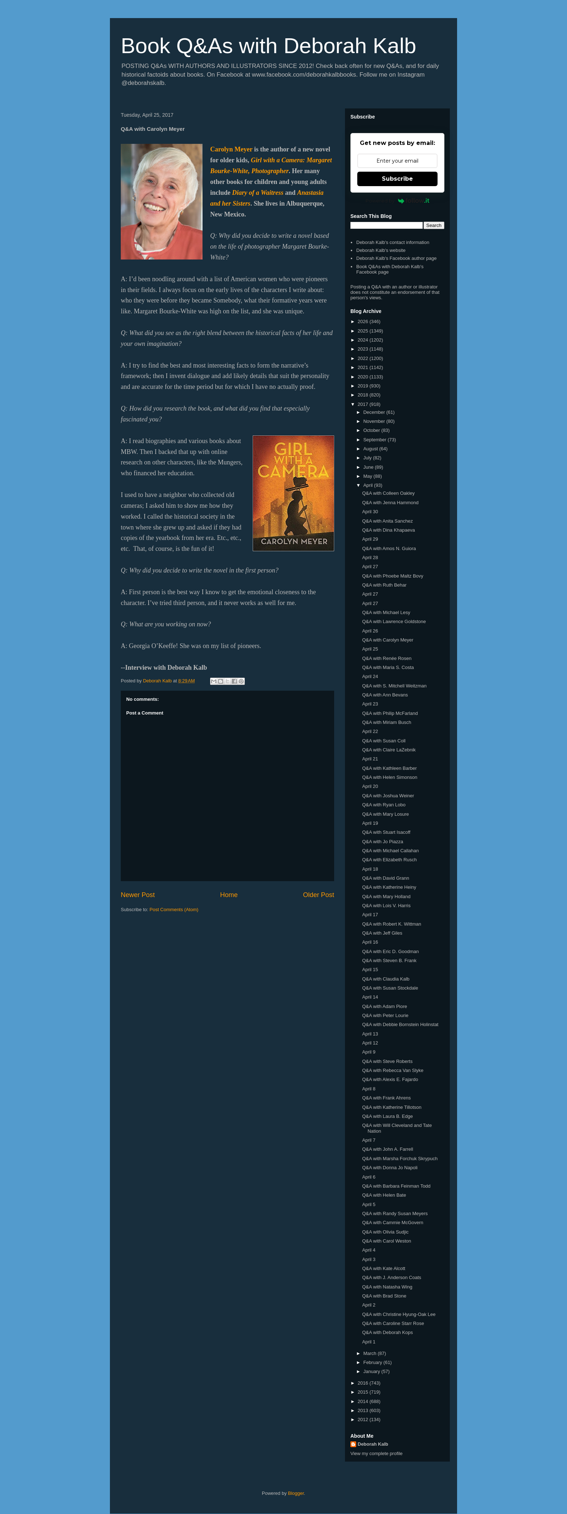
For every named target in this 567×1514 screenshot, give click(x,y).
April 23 (370, 704)
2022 (364, 358)
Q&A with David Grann (385, 878)
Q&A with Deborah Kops (387, 1332)
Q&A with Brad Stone (384, 1296)
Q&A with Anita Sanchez (387, 521)
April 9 (368, 1052)
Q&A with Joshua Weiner (388, 795)
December (375, 412)
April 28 (370, 557)
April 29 (370, 539)
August (371, 448)
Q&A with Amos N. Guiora (389, 548)
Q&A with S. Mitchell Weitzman (394, 686)
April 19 (370, 823)
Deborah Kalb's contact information (392, 242)
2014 (364, 1401)
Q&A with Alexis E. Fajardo (390, 1079)
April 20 (370, 786)
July (368, 457)
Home (229, 894)
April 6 (368, 1177)
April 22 (370, 731)
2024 (364, 340)
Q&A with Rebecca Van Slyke (392, 1070)
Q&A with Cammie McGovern (392, 1222)
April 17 (370, 914)
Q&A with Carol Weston (386, 1241)
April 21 (370, 759)
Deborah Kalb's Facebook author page (396, 258)
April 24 (370, 676)
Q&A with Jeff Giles (382, 933)
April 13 (370, 1034)
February (373, 1362)
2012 (364, 1419)
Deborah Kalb (373, 1444)
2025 (364, 331)
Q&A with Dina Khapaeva (388, 530)
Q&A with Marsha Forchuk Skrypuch (400, 1158)
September (375, 439)
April (368, 485)
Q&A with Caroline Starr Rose (393, 1323)
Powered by (398, 200)
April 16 (370, 942)
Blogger (296, 1493)
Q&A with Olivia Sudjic (385, 1232)
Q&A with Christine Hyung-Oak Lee (398, 1314)
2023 (364, 349)
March (370, 1353)
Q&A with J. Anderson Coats (391, 1277)
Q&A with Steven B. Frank (389, 960)
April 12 (370, 1043)
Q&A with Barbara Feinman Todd (396, 1186)
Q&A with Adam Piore (384, 1006)
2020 (364, 376)
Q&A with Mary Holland (386, 896)
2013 (364, 1410)
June (369, 467)
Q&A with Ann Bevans (385, 695)
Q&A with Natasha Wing (387, 1287)
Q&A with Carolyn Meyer (387, 640)
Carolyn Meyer (231, 149)
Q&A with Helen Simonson (389, 777)
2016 (364, 1383)
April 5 (368, 1204)
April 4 (368, 1250)
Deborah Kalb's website (380, 250)
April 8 (368, 1088)
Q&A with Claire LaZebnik (388, 749)
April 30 (370, 511)
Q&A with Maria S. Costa (388, 667)
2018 (364, 395)
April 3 (368, 1259)
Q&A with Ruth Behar (384, 585)
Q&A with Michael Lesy (386, 612)
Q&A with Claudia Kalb (385, 979)
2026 (364, 321)
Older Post (318, 894)
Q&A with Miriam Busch (386, 722)
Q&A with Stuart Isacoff (386, 832)
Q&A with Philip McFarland (390, 713)
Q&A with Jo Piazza (382, 841)
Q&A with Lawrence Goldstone (394, 621)
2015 (364, 1392)
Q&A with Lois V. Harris (386, 905)
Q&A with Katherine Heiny (389, 887)
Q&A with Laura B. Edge (387, 1116)
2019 (364, 386)
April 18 (370, 869)
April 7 (368, 1140)
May (368, 476)
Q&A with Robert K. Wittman (391, 924)
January (372, 1371)
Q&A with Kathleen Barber (389, 768)
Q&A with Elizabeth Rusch (389, 859)
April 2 (368, 1305)
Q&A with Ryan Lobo (383, 804)
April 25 (370, 649)
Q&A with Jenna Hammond (390, 502)
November (375, 421)
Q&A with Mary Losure (385, 814)
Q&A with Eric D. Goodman (390, 951)
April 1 (368, 1341)
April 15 (370, 969)
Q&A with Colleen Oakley (388, 493)
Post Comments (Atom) (174, 909)
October (372, 430)
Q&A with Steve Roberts (387, 1061)
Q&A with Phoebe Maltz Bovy (392, 576)
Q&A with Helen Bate (384, 1195)
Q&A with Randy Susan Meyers (394, 1213)
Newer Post (138, 894)
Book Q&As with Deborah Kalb (268, 46)
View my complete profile (376, 1453)
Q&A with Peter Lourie (385, 1015)
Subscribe (397, 178)
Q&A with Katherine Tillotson (391, 1107)
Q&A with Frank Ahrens (386, 1098)
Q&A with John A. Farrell (387, 1149)
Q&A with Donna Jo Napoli (389, 1167)
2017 (364, 404)
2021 (364, 367)
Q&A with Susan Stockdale (390, 988)
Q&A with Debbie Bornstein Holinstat (400, 1024)
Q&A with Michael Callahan (390, 850)
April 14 (370, 997)
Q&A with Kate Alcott (383, 1268)
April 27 (370, 566)
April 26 (370, 631)
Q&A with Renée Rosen (387, 658)
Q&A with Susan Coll (383, 740)
